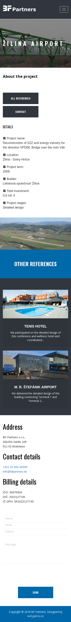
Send (35, 592)
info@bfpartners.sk (15, 471)
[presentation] (35, 573)
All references (20, 98)
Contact (20, 112)
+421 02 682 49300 (15, 467)
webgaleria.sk (35, 616)
